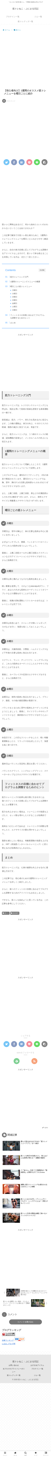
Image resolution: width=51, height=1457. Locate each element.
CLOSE (42, 270)
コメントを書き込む (25, 1322)
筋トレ (6, 913)
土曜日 (14, 307)
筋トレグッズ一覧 (13, 1375)
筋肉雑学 (15, 913)
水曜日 (14, 297)
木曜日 (14, 300)
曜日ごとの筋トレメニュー (21, 286)
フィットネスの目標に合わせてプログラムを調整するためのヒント (27, 316)
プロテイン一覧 (37, 1369)
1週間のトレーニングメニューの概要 (25, 282)
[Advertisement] (25, 58)
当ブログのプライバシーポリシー (14, 1370)
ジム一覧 (37, 1375)
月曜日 (14, 290)
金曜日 (14, 303)
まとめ (13, 323)
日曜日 (14, 310)
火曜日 (14, 294)
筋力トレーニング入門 (19, 277)
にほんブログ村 (8, 1344)
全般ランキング (8, 1340)
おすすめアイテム (37, 1365)
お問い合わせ (14, 1365)
